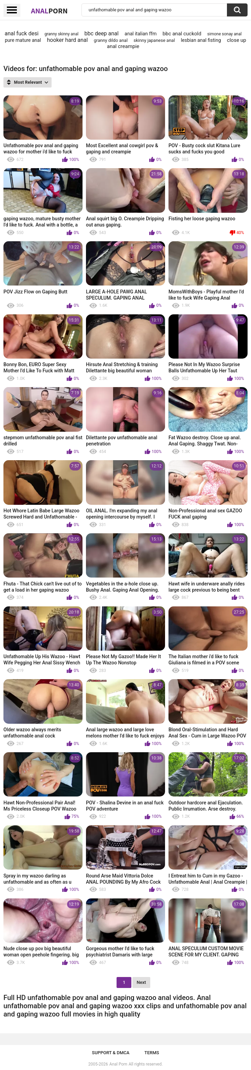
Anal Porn (118, 1064)
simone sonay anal (224, 34)
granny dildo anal (111, 40)
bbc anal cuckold (182, 34)
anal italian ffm (140, 33)
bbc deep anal (102, 33)
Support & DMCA (110, 1052)
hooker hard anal (67, 40)
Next (141, 982)
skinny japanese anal (154, 40)
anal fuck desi (22, 33)
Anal (49, 10)
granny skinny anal (61, 34)
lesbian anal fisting (201, 40)
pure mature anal (23, 40)
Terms (151, 1052)
